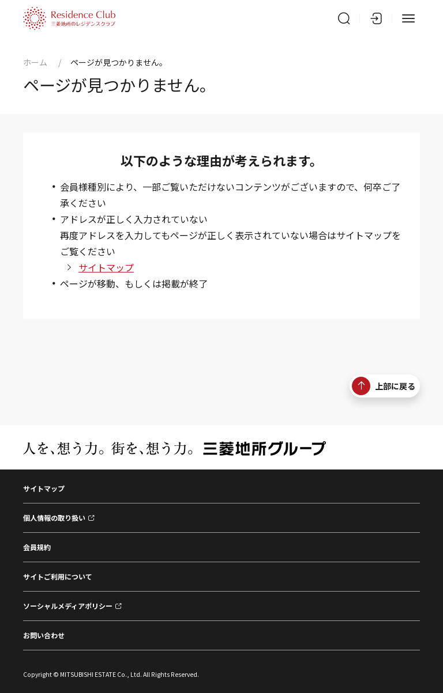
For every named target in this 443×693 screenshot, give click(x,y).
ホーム (35, 62)
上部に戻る (383, 386)
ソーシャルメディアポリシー (67, 606)
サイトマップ (106, 267)
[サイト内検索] (343, 18)
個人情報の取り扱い (54, 517)
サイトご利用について (57, 576)
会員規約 (37, 547)
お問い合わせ (44, 635)
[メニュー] (408, 18)
